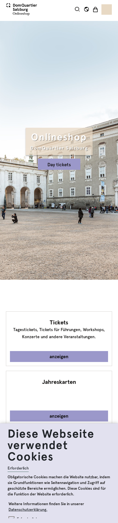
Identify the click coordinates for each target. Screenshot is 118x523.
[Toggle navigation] (106, 9)
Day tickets (59, 164)
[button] (77, 9)
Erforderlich (18, 468)
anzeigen (59, 356)
